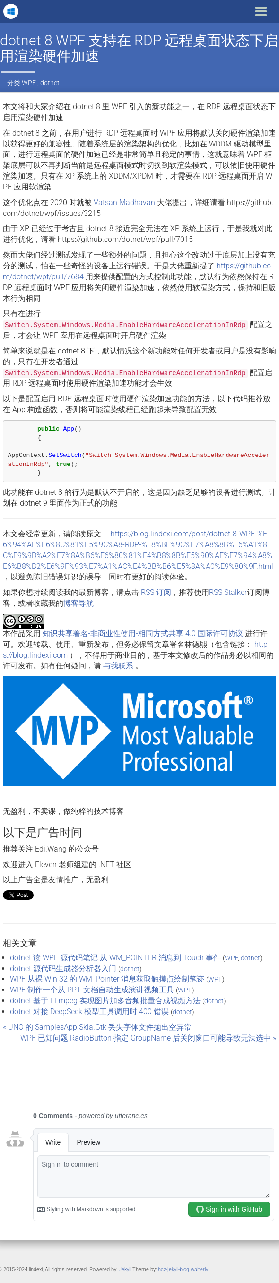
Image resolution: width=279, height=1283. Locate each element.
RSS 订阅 (156, 592)
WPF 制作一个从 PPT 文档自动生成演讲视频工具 (92, 989)
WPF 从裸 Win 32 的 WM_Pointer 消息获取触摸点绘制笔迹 (107, 978)
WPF (29, 82)
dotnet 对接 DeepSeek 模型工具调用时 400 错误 (89, 1011)
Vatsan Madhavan (124, 202)
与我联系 (118, 665)
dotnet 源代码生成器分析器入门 (63, 968)
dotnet (50, 82)
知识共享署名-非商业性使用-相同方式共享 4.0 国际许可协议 (143, 633)
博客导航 (78, 603)
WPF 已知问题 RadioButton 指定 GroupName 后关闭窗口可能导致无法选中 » (148, 1037)
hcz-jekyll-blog (173, 1269)
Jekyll (125, 1269)
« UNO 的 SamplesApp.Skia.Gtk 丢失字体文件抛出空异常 (97, 1027)
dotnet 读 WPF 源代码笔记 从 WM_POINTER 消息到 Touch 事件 (115, 957)
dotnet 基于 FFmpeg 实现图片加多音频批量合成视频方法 (105, 1000)
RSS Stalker (228, 592)
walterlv (199, 1269)
